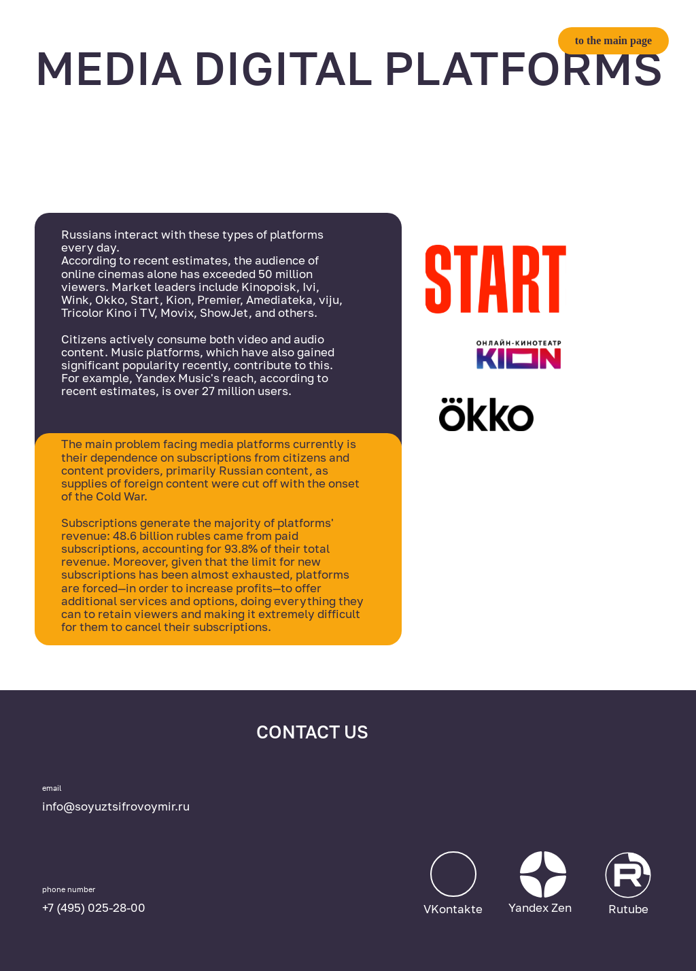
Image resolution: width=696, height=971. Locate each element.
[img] (567, 800)
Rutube (628, 909)
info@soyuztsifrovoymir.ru (116, 806)
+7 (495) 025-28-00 (93, 907)
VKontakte (453, 909)
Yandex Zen (540, 907)
